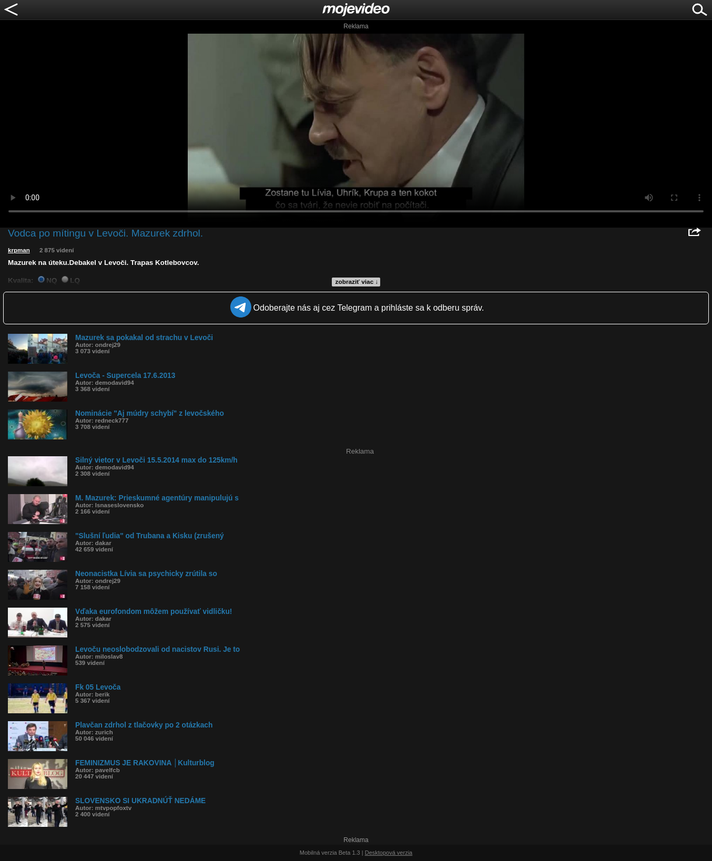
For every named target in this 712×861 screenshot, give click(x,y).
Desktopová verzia (389, 852)
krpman (19, 250)
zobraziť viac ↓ (357, 281)
